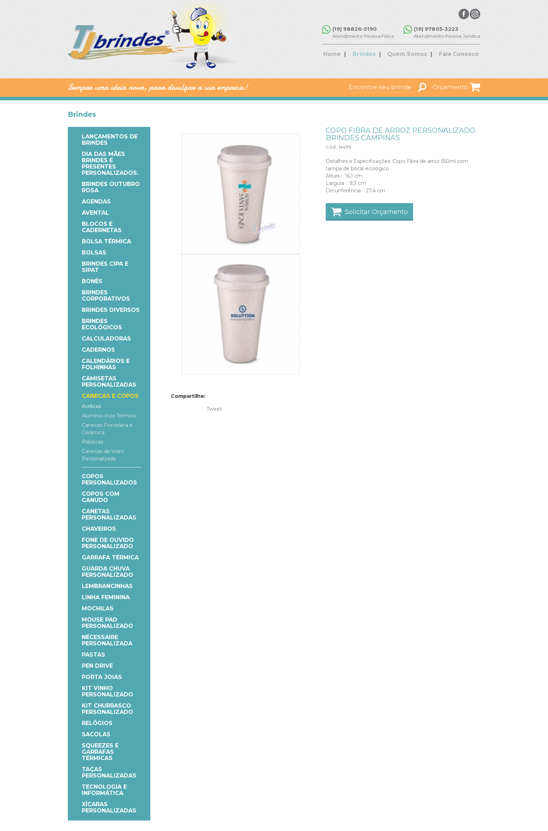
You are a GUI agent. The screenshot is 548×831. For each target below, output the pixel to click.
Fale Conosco (454, 54)
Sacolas (96, 734)
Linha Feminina (106, 597)
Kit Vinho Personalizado (107, 691)
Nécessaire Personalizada (107, 640)
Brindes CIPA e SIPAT (105, 266)
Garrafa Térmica (110, 557)
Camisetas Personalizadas (109, 381)
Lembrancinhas (107, 586)
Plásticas (92, 442)
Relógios (97, 723)
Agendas (96, 201)
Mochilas (98, 608)
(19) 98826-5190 (357, 29)
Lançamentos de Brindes (110, 139)
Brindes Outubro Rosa (111, 187)
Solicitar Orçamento (376, 212)
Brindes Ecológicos (102, 324)
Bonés (92, 281)
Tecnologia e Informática (104, 789)
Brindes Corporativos (106, 295)
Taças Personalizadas (109, 772)
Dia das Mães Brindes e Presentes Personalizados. (110, 163)
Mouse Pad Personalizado (107, 622)
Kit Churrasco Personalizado (107, 708)
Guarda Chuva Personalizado (107, 571)
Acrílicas (91, 406)
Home (339, 54)
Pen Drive (97, 665)
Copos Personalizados (109, 479)
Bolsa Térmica (106, 241)
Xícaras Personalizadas (109, 807)
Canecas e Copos (110, 396)
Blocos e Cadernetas (102, 227)
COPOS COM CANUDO (101, 496)
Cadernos (98, 349)
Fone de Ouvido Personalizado (108, 543)
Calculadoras (106, 338)
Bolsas (94, 252)
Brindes (368, 54)
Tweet (214, 409)
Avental (95, 212)
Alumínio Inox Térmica (109, 416)
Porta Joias (102, 677)
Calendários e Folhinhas (106, 364)
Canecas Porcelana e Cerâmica (107, 429)
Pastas (93, 654)
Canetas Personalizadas (109, 514)
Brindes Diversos (111, 310)
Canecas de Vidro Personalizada (103, 455)
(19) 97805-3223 (436, 29)
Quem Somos (407, 54)
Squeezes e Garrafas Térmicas (100, 751)
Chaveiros (99, 528)
